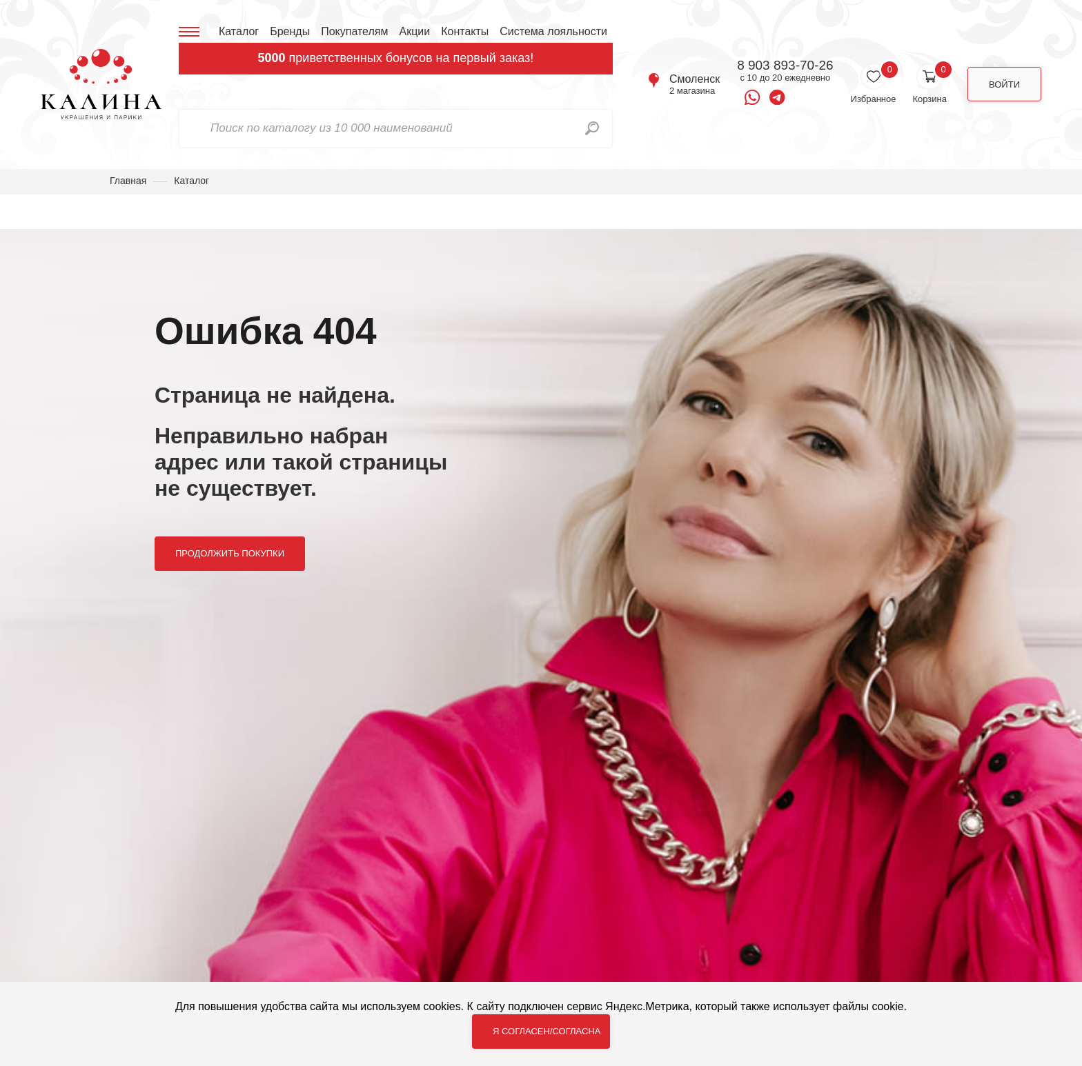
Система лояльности (553, 31)
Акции (414, 31)
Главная (128, 180)
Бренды (290, 31)
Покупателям (354, 31)
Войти (1004, 84)
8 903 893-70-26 (785, 65)
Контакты (465, 31)
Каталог (239, 31)
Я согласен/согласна (546, 1031)
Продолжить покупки (229, 553)
